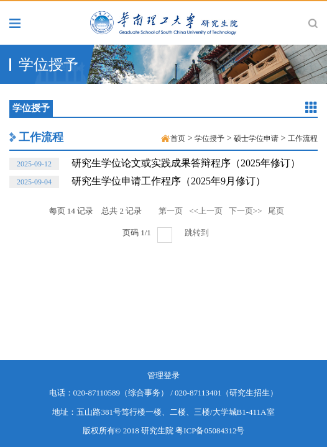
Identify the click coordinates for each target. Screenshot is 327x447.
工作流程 (41, 137)
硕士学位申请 (256, 138)
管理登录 (163, 375)
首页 (177, 138)
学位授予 (209, 138)
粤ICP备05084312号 (209, 430)
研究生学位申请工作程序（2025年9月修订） (137, 182)
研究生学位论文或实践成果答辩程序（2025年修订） (154, 164)
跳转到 (198, 232)
